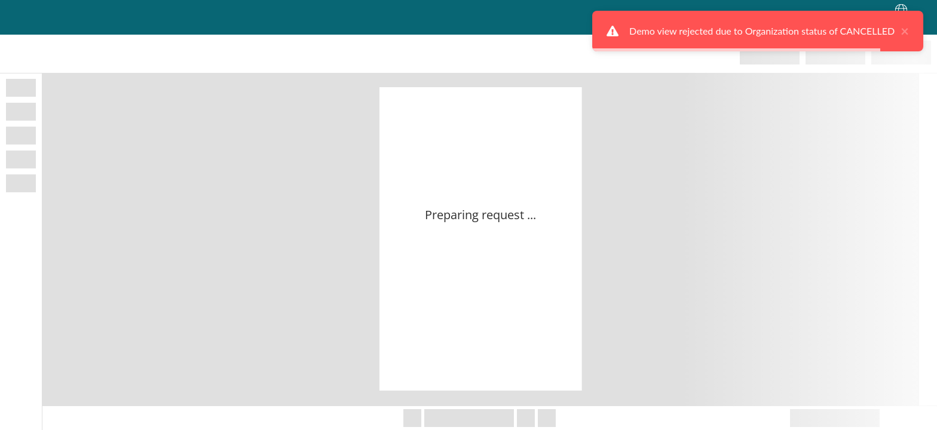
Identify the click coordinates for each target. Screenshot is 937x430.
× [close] (908, 31)
